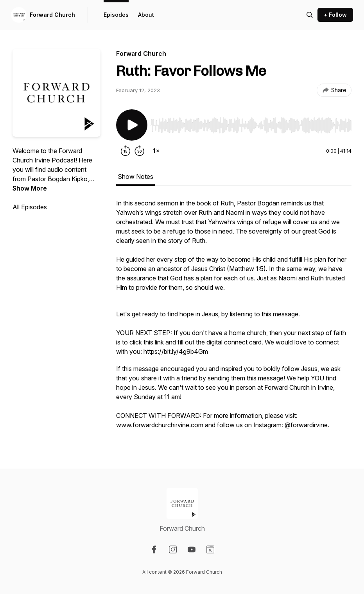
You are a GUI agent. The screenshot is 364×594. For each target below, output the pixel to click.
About (146, 14)
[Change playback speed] (156, 150)
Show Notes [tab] (135, 176)
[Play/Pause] (131, 125)
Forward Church (52, 14)
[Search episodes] (310, 15)
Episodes (116, 14)
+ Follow (335, 14)
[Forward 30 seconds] (139, 150)
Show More (30, 188)
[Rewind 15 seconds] (125, 150)
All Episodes (30, 207)
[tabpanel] (233, 317)
